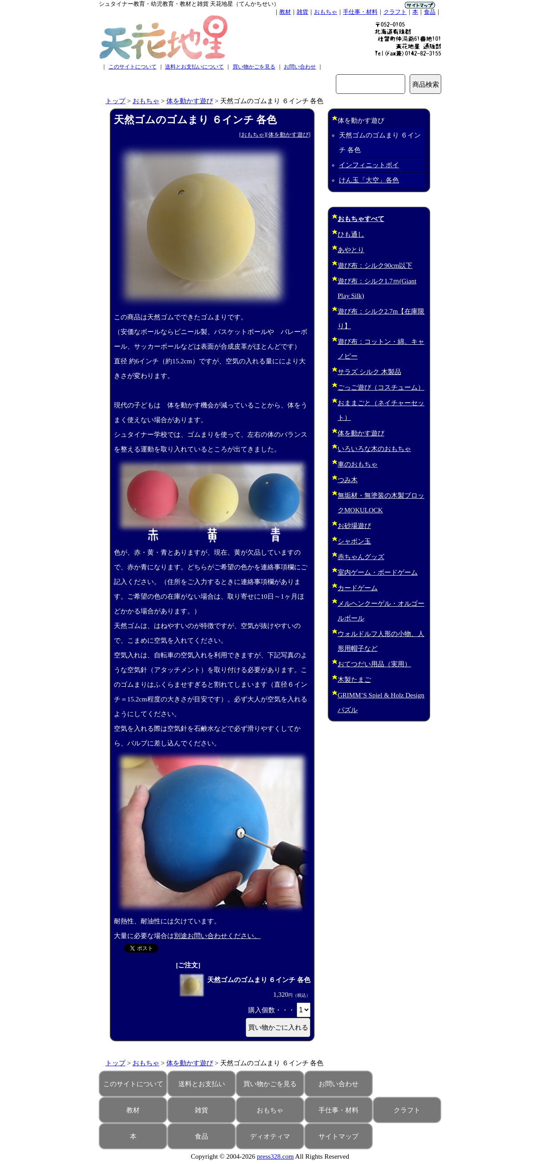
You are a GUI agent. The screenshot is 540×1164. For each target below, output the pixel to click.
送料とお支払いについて (194, 67)
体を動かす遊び (189, 101)
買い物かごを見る (254, 67)
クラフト (395, 11)
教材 (285, 11)
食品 (429, 11)
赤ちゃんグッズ (361, 556)
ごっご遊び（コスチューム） (381, 387)
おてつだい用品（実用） (374, 664)
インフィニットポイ (369, 165)
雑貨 (302, 11)
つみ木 (348, 479)
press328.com (275, 1156)
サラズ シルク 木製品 (369, 371)
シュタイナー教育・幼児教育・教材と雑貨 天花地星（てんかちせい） (189, 3)
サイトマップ (338, 1136)
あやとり (351, 250)
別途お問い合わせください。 (217, 935)
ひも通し (351, 234)
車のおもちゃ (358, 464)
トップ (115, 101)
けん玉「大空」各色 (369, 180)
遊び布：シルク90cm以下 (375, 265)
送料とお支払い (201, 1083)
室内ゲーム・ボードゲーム (378, 572)
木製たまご (354, 679)
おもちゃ (325, 11)
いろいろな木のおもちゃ (374, 448)
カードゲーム (358, 588)
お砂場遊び (354, 525)
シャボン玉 (354, 541)
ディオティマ (270, 1136)
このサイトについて (133, 67)
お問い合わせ (300, 67)
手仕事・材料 (360, 11)
